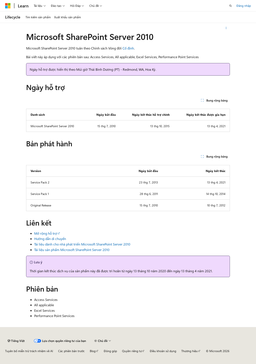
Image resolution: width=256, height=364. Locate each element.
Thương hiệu (189, 351)
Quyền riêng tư (132, 351)
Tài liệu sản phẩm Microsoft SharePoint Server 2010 (72, 249)
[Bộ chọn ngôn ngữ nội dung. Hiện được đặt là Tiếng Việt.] (16, 340)
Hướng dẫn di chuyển (50, 238)
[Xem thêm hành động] (226, 28)
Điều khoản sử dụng (163, 351)
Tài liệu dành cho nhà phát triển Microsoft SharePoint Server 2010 (82, 244)
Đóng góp (110, 351)
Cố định (128, 48)
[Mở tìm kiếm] (230, 6)
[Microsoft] (8, 5)
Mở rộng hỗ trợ (45, 233)
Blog (93, 351)
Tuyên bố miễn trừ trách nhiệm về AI (29, 351)
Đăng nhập (243, 6)
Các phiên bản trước (71, 351)
